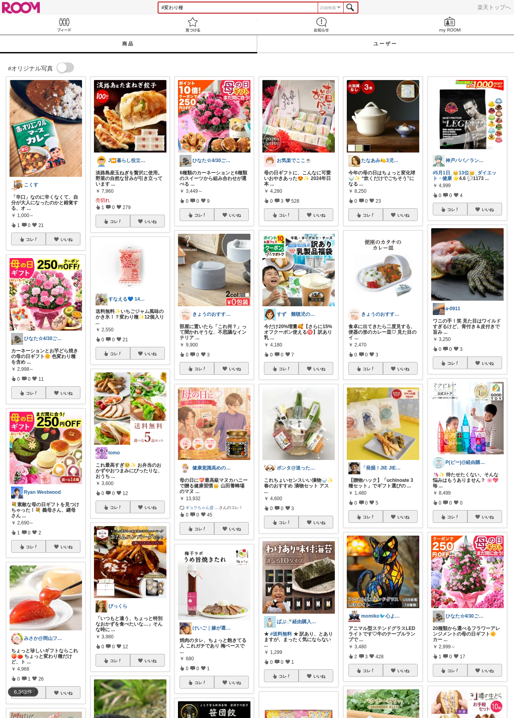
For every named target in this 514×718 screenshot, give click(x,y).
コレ (32, 239)
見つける (193, 24)
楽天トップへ (494, 7)
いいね (66, 239)
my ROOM (449, 24)
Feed (64, 24)
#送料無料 (281, 634)
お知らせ (321, 24)
